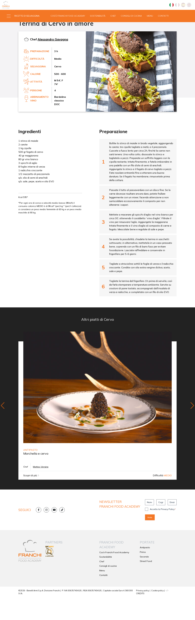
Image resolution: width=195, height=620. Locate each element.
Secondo (144, 579)
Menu (150, 26)
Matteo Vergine (40, 489)
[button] (24, 27)
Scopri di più (31, 498)
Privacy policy (142, 613)
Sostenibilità (97, 26)
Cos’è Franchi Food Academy (68, 26)
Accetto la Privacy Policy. (163, 531)
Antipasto (26, 37)
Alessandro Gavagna (53, 62)
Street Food (146, 583)
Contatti (163, 26)
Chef (113, 26)
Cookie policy (157, 613)
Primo (143, 574)
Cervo (39, 37)
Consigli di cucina (131, 26)
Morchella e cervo (35, 476)
